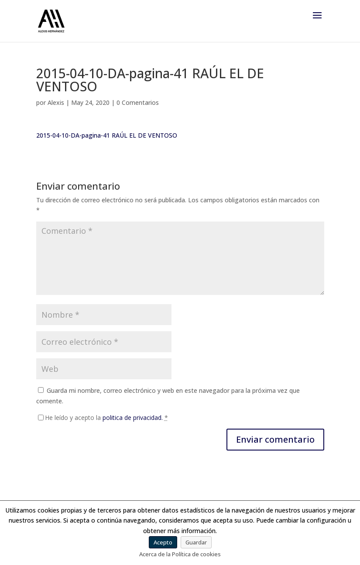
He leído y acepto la (106, 417)
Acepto (163, 542)
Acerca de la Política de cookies (180, 554)
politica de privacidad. (133, 417)
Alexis (56, 102)
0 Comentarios (138, 102)
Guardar (196, 542)
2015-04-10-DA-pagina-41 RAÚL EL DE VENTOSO (106, 135)
